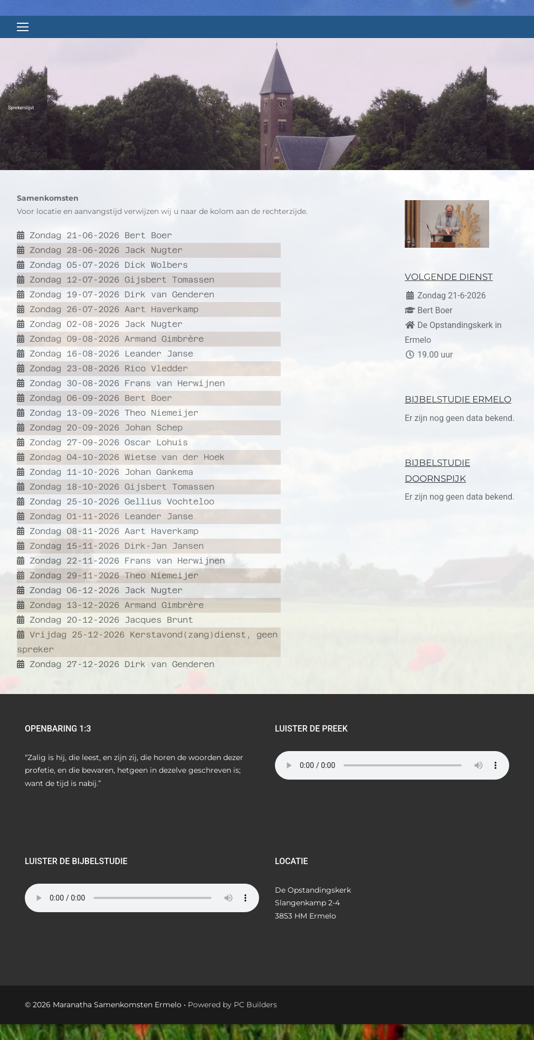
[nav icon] (22, 27)
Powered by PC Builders (232, 1004)
